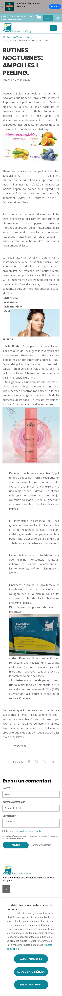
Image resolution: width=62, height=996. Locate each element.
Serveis (7, 899)
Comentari (9, 815)
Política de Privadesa (49, 836)
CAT (48, 18)
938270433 (7, 19)
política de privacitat (30, 831)
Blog (28, 37)
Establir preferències (31, 971)
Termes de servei (17, 839)
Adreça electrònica (13, 802)
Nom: (6, 788)
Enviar (16, 845)
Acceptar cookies (31, 959)
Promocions (41, 899)
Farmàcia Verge (14, 37)
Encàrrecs (26, 899)
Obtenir (55, 6)
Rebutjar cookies (31, 984)
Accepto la (22, 831)
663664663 (18, 19)
